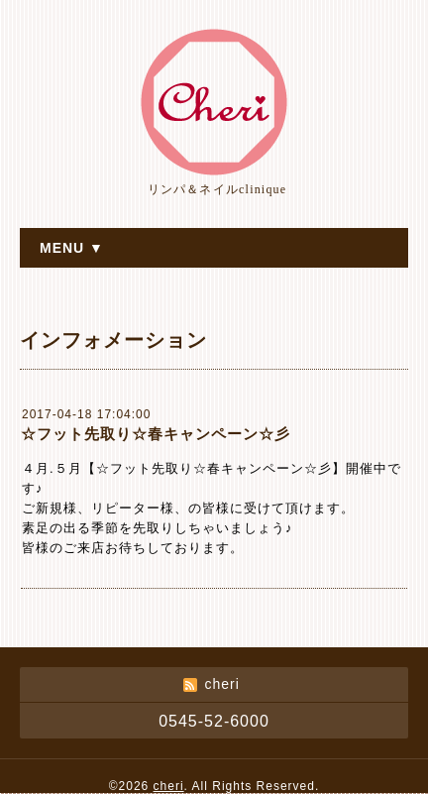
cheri (169, 786)
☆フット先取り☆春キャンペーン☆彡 (155, 433)
